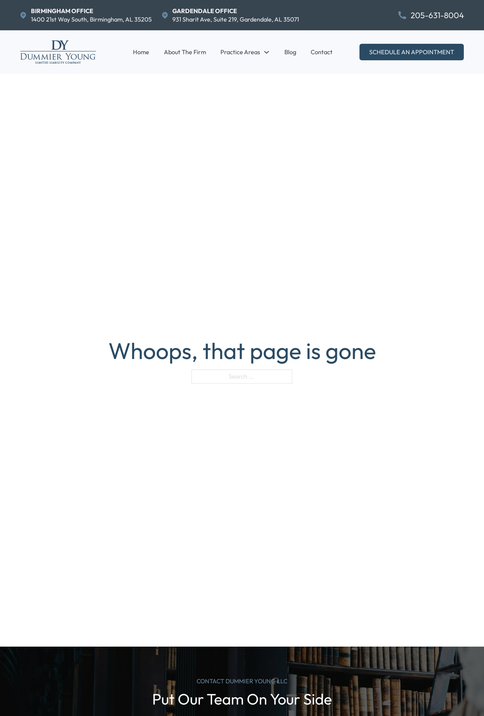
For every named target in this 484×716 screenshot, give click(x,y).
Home (141, 52)
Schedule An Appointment (411, 52)
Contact (322, 52)
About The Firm (185, 52)
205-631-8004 (437, 15)
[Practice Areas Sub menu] (267, 52)
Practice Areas (240, 52)
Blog (290, 52)
